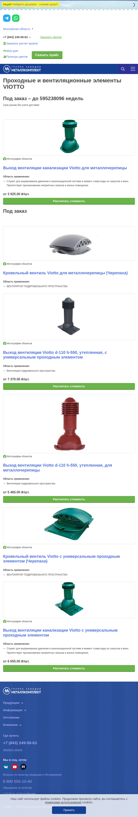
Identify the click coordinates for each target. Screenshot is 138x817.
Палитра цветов (15, 56)
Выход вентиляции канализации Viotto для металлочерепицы (65, 168)
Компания (10, 724)
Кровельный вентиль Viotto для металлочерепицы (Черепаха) (65, 273)
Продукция (11, 702)
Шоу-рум (10, 50)
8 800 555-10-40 (17, 781)
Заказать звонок (51, 37)
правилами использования (63, 802)
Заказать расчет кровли (20, 43)
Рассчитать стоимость (69, 201)
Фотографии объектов (17, 158)
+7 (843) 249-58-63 (17, 37)
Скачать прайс (47, 55)
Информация (12, 710)
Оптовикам (11, 717)
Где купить (11, 735)
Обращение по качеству (17, 787)
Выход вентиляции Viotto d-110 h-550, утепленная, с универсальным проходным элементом (55, 355)
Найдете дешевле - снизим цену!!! (35, 4)
